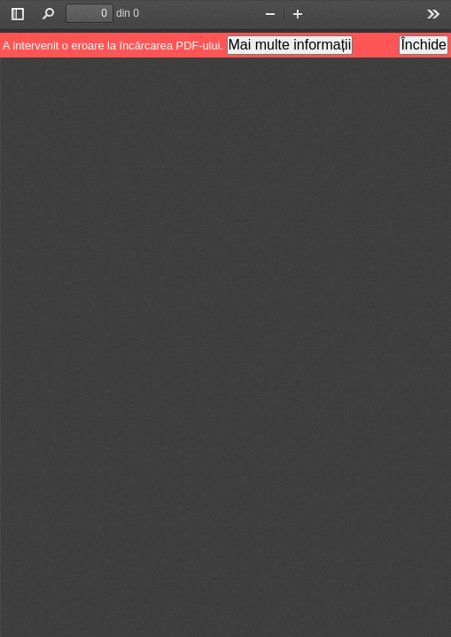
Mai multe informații (290, 44)
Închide (423, 44)
